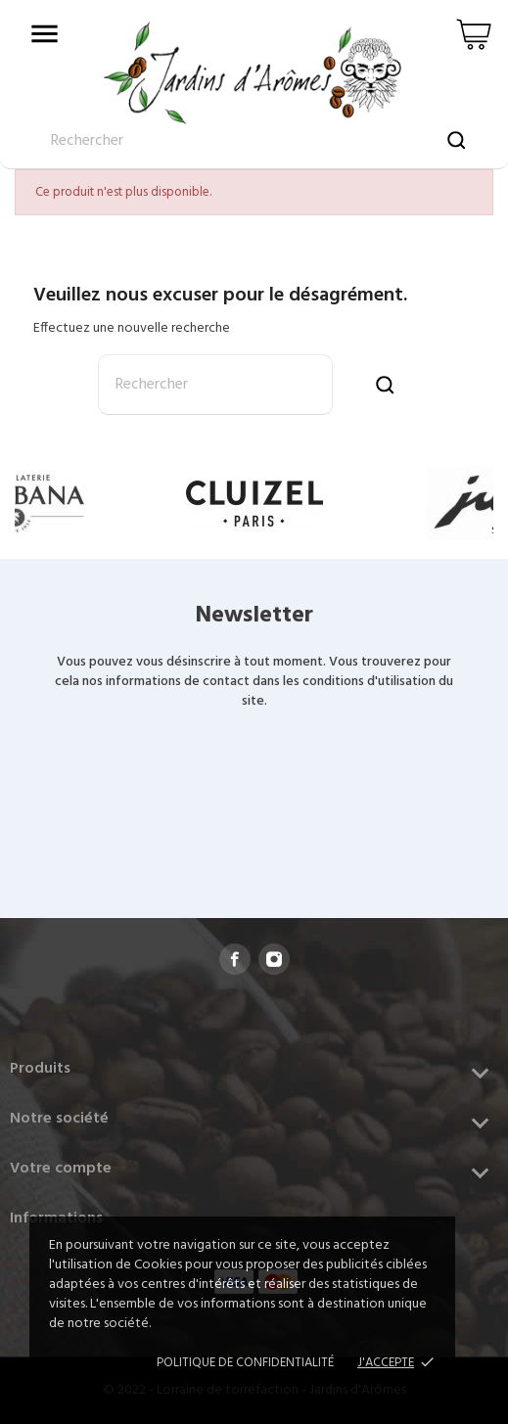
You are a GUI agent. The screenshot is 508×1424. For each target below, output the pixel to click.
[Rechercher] (215, 384)
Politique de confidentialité (245, 1363)
